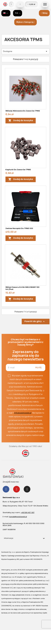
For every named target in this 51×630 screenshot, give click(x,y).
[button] (44, 13)
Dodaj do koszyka (20, 120)
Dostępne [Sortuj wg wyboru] (25, 51)
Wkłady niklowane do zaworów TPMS (22, 111)
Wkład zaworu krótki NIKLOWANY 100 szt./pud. (22, 288)
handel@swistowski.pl (18, 517)
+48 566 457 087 (27, 512)
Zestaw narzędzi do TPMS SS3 (19, 228)
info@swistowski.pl (22, 413)
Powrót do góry (35, 321)
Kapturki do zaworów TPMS (18, 169)
